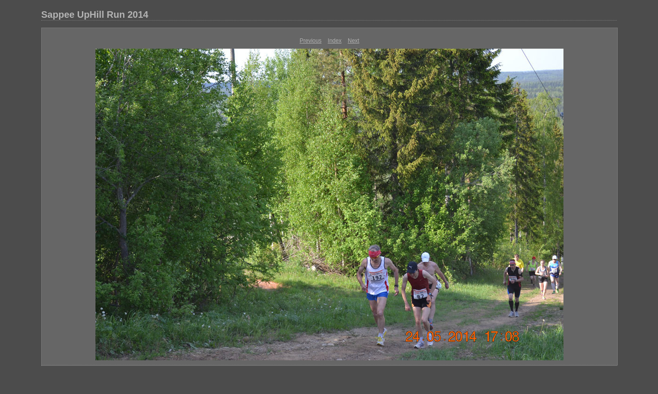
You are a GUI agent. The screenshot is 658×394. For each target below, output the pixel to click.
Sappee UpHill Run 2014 (94, 14)
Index (334, 40)
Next (353, 40)
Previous (311, 40)
